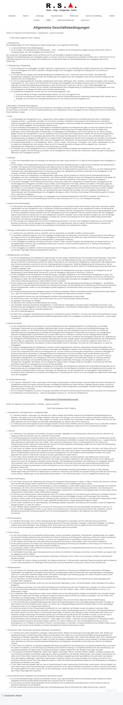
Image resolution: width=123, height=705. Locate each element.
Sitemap (19, 695)
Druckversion (8, 695)
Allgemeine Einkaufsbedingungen (61, 399)
